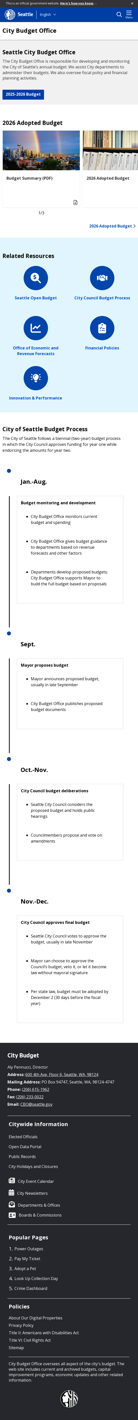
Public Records (22, 1156)
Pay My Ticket (27, 1258)
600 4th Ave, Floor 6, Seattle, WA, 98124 (61, 1074)
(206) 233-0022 (30, 1097)
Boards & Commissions (40, 1215)
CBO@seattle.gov (36, 1104)
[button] (133, 4)
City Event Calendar (36, 1181)
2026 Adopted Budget (112, 226)
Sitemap (16, 1347)
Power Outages (28, 1248)
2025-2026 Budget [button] (23, 94)
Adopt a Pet (25, 1268)
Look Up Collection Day (36, 1278)
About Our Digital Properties (35, 1318)
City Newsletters (32, 1193)
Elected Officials (23, 1136)
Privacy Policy (21, 1325)
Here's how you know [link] (78, 3)
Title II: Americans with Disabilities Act (44, 1332)
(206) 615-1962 (35, 1089)
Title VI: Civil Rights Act (30, 1340)
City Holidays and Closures (33, 1166)
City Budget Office (29, 30)
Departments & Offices (39, 1205)
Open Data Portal (25, 1146)
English (45, 14)
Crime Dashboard (30, 1288)
